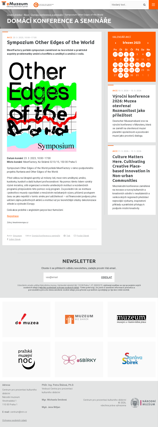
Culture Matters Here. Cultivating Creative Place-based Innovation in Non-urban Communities (131, 168)
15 (126, 64)
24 (137, 70)
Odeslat (106, 277)
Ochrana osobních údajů (14, 420)
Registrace (13, 216)
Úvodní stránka (14, 15)
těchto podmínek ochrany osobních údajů (59, 287)
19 (148, 64)
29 (126, 75)
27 (115, 54)
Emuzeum (17, 235)
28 (120, 54)
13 (115, 64)
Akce (26, 15)
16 (131, 64)
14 (120, 64)
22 (126, 70)
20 (115, 70)
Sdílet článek (14, 239)
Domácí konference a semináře (47, 15)
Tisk (67, 235)
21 (120, 70)
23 (131, 70)
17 (137, 64)
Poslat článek (81, 235)
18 (142, 64)
